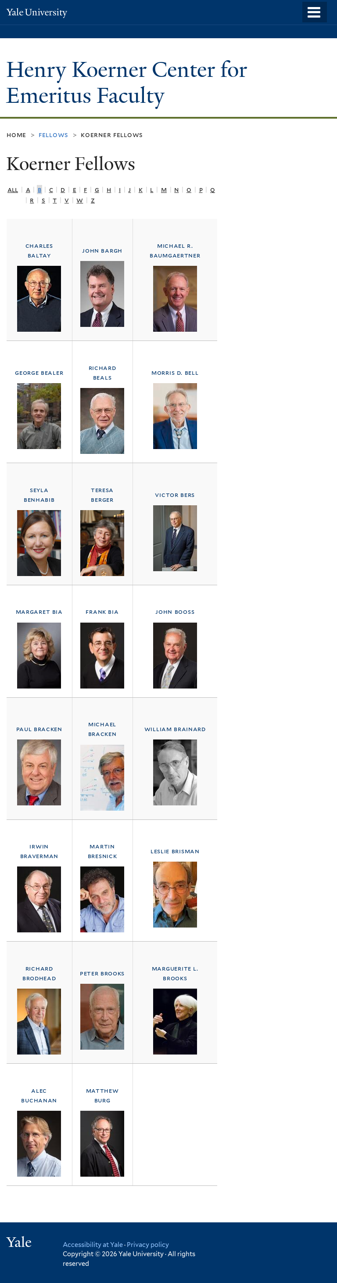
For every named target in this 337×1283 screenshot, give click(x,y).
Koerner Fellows (112, 134)
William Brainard (175, 728)
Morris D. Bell (174, 372)
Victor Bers (175, 494)
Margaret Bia (39, 611)
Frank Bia (102, 611)
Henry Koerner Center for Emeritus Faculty (126, 82)
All (12, 189)
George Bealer (39, 372)
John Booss (174, 611)
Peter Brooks (102, 973)
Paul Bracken (39, 728)
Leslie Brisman (175, 851)
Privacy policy (148, 1244)
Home (16, 134)
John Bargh (102, 250)
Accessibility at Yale (93, 1244)
